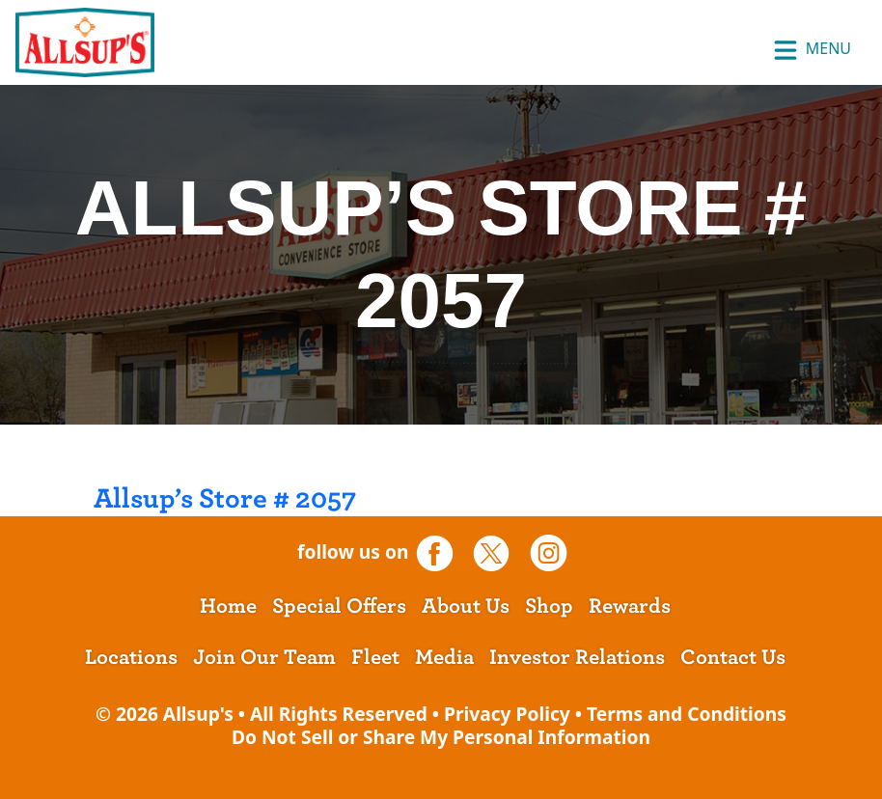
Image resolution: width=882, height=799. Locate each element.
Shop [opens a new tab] (549, 606)
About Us (466, 606)
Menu (812, 50)
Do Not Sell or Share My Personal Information (441, 737)
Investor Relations (577, 657)
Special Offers (339, 606)
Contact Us (733, 657)
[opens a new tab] (441, 552)
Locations (131, 657)
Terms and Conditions (686, 714)
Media (444, 657)
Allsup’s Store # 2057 (225, 498)
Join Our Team (264, 657)
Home (228, 606)
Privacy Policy (507, 714)
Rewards (630, 606)
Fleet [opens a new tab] (375, 657)
